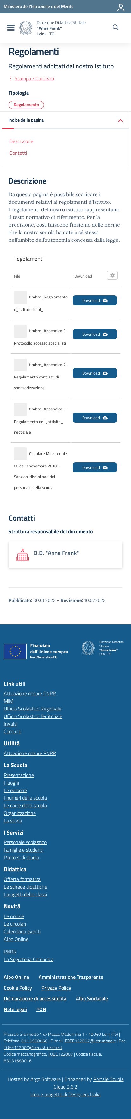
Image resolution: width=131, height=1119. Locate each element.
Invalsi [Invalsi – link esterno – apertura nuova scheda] (10, 724)
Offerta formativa (22, 879)
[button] (65, 120)
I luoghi (11, 782)
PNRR (10, 951)
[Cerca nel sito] (115, 28)
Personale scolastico (25, 842)
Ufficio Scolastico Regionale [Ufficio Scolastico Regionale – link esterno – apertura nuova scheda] (32, 708)
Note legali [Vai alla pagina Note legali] (15, 1009)
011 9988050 (34, 1040)
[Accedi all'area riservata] (121, 6)
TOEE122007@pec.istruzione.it (33, 1047)
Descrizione (21, 141)
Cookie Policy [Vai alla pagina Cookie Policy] (18, 987)
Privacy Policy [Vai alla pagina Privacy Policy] (56, 987)
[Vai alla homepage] (25, 28)
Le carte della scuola (25, 805)
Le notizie (14, 916)
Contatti (18, 153)
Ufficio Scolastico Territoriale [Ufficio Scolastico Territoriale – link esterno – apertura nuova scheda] (33, 716)
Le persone (15, 790)
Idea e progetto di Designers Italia (65, 1094)
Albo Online (16, 939)
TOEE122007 (60, 1054)
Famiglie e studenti (23, 849)
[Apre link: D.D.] (65, 554)
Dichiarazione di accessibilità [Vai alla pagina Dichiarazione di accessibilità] (35, 998)
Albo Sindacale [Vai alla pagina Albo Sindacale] (92, 998)
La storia (13, 820)
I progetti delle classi (25, 894)
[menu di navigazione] (10, 28)
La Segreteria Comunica (28, 959)
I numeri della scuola (25, 798)
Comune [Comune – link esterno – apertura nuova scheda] (12, 731)
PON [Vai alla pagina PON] (41, 1009)
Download (95, 300)
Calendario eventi (22, 931)
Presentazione (19, 775)
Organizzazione (20, 813)
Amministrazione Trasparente (71, 977)
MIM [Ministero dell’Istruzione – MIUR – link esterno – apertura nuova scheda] (8, 701)
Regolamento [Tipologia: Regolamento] (26, 104)
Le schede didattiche (25, 887)
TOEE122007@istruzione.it (90, 1040)
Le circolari (15, 924)
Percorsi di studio (21, 857)
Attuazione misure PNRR (30, 693)
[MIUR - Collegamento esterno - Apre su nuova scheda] (38, 6)
